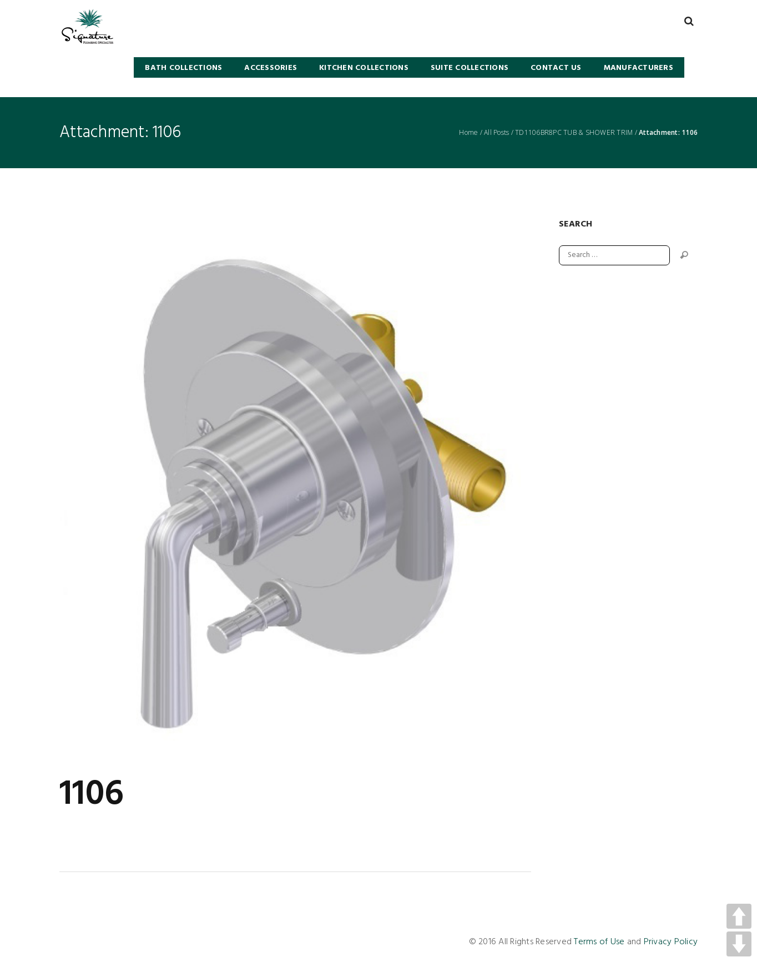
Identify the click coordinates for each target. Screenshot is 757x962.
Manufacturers (638, 68)
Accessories (270, 68)
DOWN (738, 943)
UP (738, 916)
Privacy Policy (671, 942)
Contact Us (556, 68)
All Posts (496, 132)
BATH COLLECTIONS (183, 68)
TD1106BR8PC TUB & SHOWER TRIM (574, 132)
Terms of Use (599, 942)
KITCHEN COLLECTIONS (363, 68)
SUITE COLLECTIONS (469, 68)
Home (468, 132)
